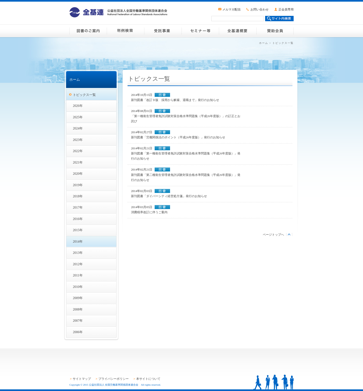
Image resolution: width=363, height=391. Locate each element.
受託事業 (163, 30)
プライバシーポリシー (113, 378)
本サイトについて (148, 378)
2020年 (78, 173)
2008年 (78, 309)
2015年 (78, 230)
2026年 (78, 106)
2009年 (78, 298)
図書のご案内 (88, 30)
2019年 (78, 185)
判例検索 (125, 30)
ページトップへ (273, 234)
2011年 (78, 275)
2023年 (78, 140)
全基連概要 (237, 30)
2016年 (78, 219)
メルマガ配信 (231, 9)
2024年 (78, 128)
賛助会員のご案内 (275, 30)
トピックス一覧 (84, 95)
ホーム (263, 43)
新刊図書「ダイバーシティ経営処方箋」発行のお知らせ (169, 196)
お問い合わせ (259, 9)
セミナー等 (200, 30)
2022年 (78, 151)
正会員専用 (286, 9)
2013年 (78, 253)
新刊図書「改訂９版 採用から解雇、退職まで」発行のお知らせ (175, 100)
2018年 (78, 196)
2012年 (78, 264)
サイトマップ (82, 378)
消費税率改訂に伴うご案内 (149, 212)
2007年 (78, 320)
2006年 (78, 332)
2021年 (78, 162)
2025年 (78, 117)
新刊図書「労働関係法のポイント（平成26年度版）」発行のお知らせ (178, 137)
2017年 (78, 207)
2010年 (78, 287)
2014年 (78, 241)
